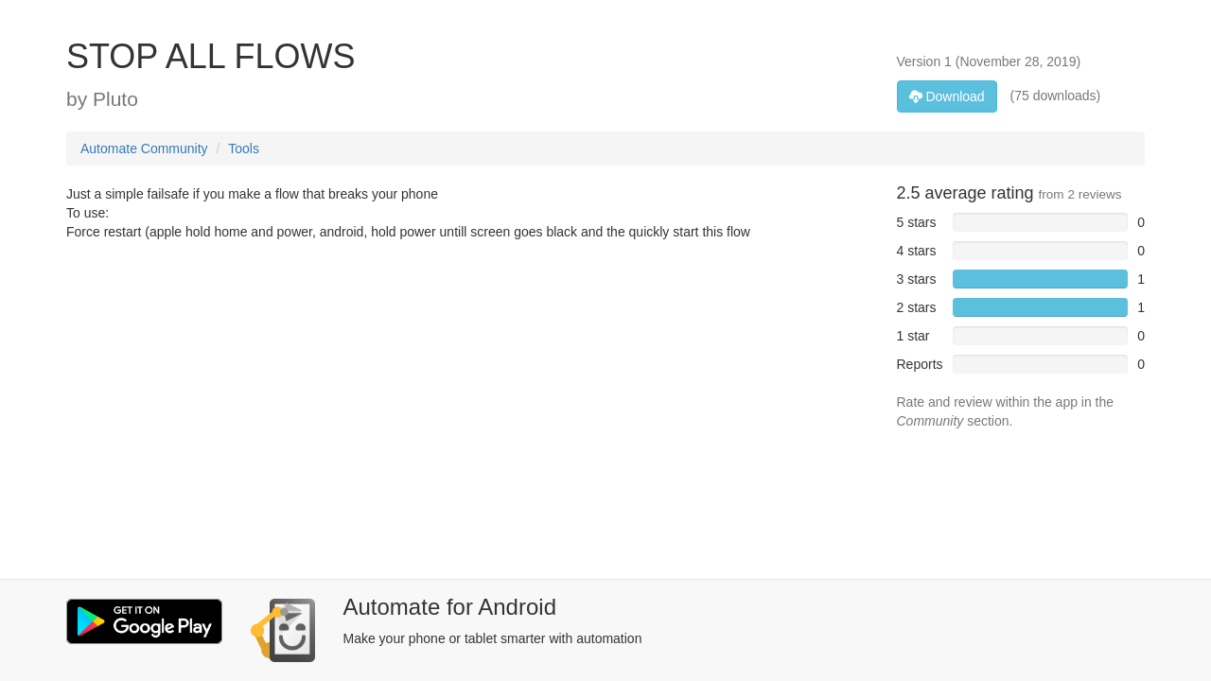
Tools (243, 148)
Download (947, 96)
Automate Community (144, 148)
